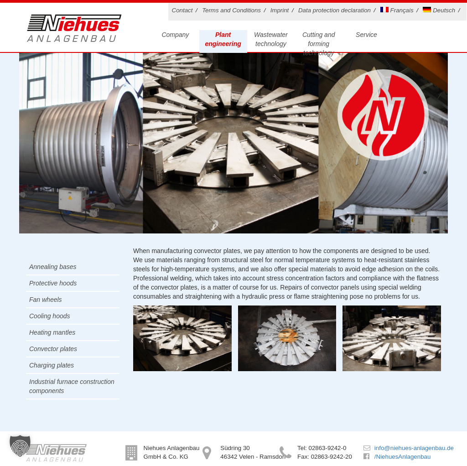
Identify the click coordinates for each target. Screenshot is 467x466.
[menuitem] (398, 11)
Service (366, 34)
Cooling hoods (49, 316)
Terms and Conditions (231, 10)
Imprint (279, 10)
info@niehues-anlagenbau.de (414, 448)
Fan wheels (45, 299)
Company (175, 34)
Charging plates (51, 365)
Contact (182, 10)
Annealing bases (53, 266)
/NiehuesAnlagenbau (402, 456)
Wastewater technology (271, 39)
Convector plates (53, 348)
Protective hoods (53, 283)
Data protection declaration (334, 10)
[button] (20, 446)
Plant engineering (223, 39)
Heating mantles (52, 332)
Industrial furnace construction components (71, 386)
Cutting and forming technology (318, 44)
